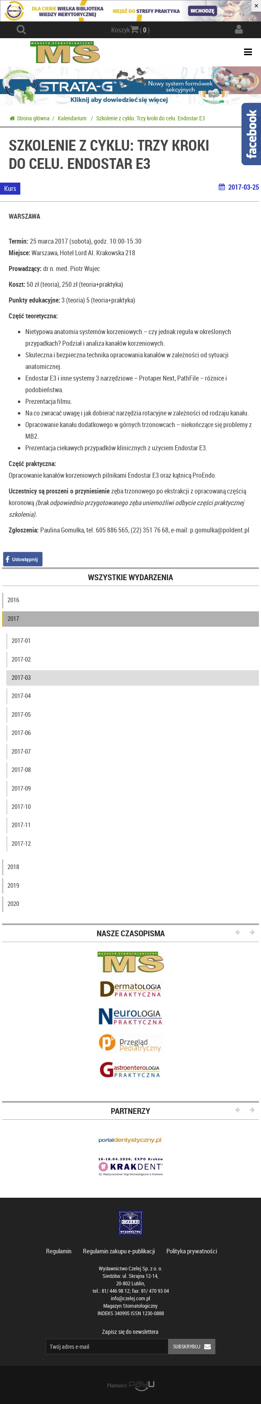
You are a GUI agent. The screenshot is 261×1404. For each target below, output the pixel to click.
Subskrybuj (194, 1346)
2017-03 (21, 677)
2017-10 (21, 806)
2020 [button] (13, 903)
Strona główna (30, 118)
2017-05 (21, 714)
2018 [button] (13, 866)
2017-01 (21, 640)
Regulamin (58, 1251)
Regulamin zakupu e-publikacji (119, 1251)
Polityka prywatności (191, 1251)
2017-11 (21, 824)
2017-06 (21, 732)
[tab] (130, 602)
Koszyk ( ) (130, 29)
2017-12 (21, 843)
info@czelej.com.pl (130, 1298)
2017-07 (21, 751)
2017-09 (21, 788)
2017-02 (21, 659)
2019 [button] (13, 885)
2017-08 (21, 769)
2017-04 (21, 695)
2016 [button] (13, 600)
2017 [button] (13, 618)
